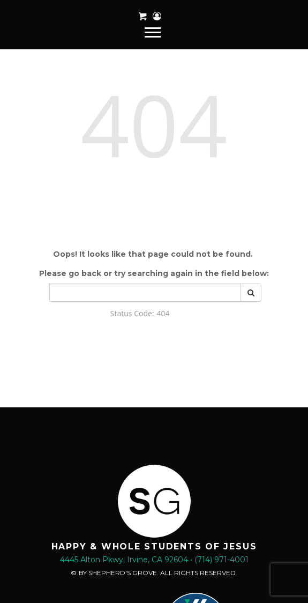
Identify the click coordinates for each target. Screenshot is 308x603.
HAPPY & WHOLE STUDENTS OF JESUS (154, 546)
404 (153, 123)
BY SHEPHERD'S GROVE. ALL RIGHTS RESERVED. (158, 573)
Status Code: (132, 313)
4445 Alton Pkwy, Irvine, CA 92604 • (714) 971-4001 (154, 559)
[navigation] (154, 32)
